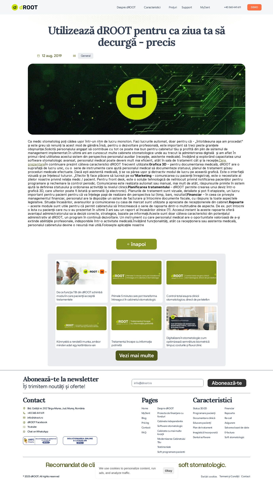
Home (145, 408)
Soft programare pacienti (171, 452)
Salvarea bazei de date (237, 427)
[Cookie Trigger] (209, 476)
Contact (146, 427)
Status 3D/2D (200, 408)
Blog (144, 418)
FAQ (144, 432)
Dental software (201, 437)
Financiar (229, 408)
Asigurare (230, 422)
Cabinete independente (170, 421)
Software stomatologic (170, 426)
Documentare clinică (204, 418)
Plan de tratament (203, 427)
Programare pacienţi (204, 413)
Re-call (228, 418)
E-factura (230, 432)
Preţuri (173, 7)
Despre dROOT (165, 408)
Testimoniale (164, 447)
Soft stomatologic (235, 437)
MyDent (205, 7)
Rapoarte (230, 413)
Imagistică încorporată (205, 432)
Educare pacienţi (202, 422)
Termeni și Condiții (229, 476)
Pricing (145, 422)
